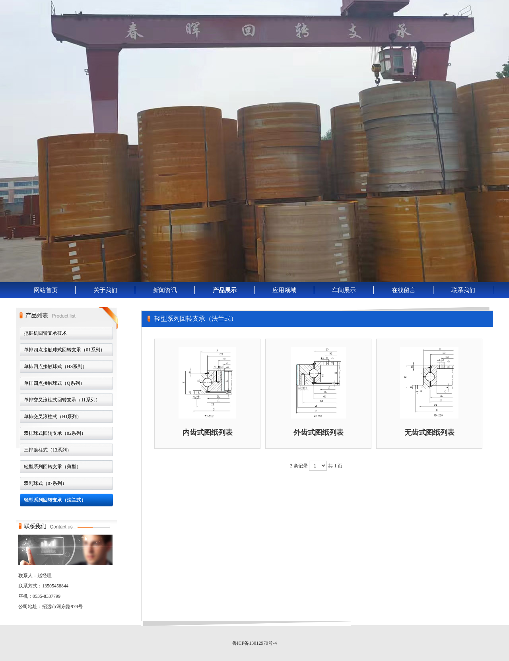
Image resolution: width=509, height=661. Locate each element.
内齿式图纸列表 (208, 432)
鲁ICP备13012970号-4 (254, 643)
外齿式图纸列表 (318, 432)
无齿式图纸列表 (429, 432)
